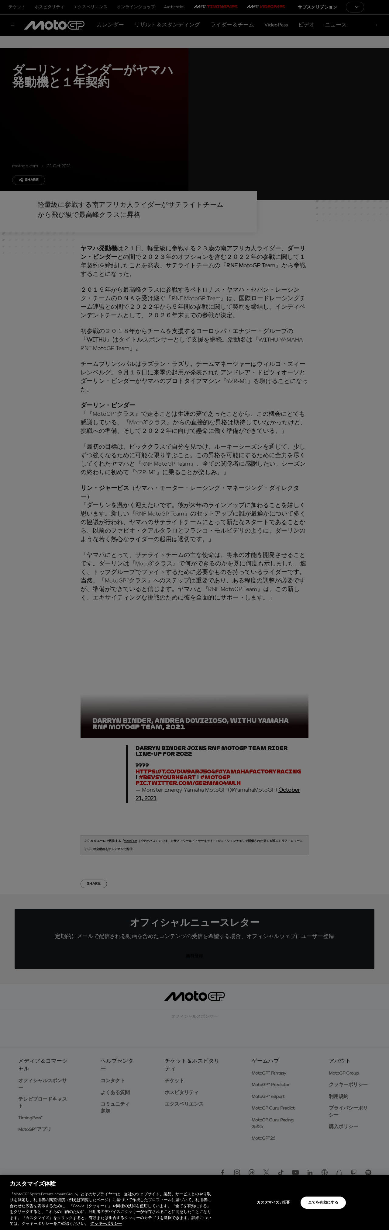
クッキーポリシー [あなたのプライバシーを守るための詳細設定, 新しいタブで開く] (106, 1224)
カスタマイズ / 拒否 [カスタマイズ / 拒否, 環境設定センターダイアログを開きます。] (273, 1202)
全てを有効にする (323, 1202)
